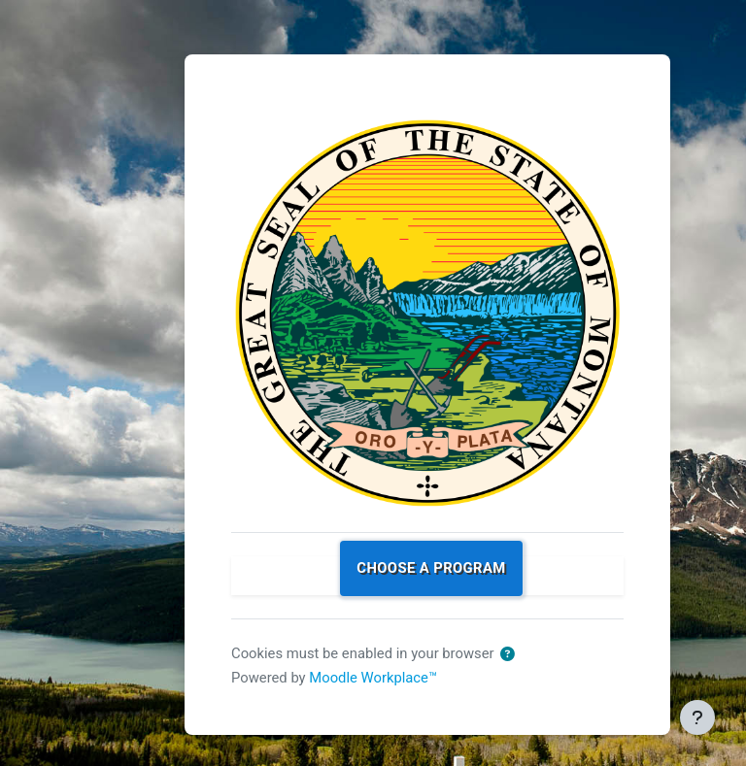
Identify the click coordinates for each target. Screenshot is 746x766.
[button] (507, 654)
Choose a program (430, 568)
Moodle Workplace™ (373, 677)
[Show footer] (697, 717)
